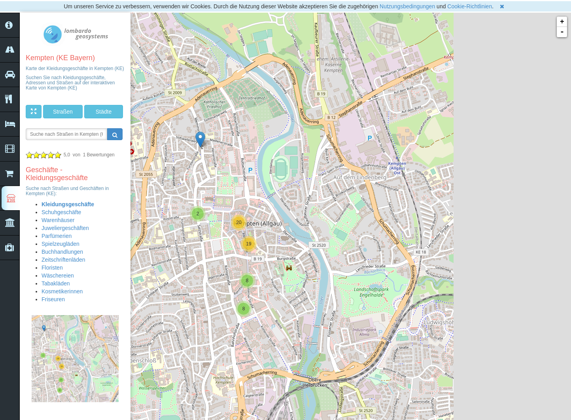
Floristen (52, 267)
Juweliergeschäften (65, 228)
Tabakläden (56, 283)
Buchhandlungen (62, 252)
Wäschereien (58, 275)
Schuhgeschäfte (61, 212)
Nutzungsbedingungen (407, 6)
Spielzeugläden (60, 244)
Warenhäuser (58, 220)
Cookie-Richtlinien (469, 6)
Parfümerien (57, 236)
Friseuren (53, 299)
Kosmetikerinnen (62, 291)
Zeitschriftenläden (63, 260)
